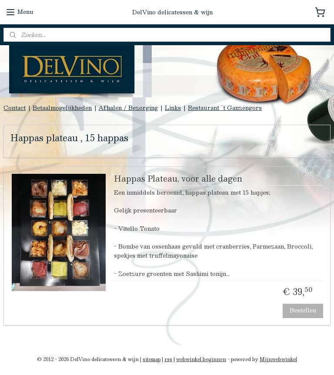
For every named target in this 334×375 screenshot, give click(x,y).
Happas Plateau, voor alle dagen (178, 180)
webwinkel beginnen (201, 359)
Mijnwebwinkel (278, 359)
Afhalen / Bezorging (128, 108)
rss (168, 359)
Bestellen (303, 310)
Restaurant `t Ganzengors (225, 108)
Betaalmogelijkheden (62, 108)
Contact (14, 108)
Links (173, 108)
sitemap (151, 359)
